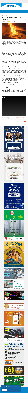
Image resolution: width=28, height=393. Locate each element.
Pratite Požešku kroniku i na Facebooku (14, 0)
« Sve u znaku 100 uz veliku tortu (15, 117)
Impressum (25, 389)
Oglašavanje (25, 390)
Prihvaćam (4, 390)
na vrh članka (24, 121)
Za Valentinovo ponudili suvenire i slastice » (13, 118)
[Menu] (2, 11)
